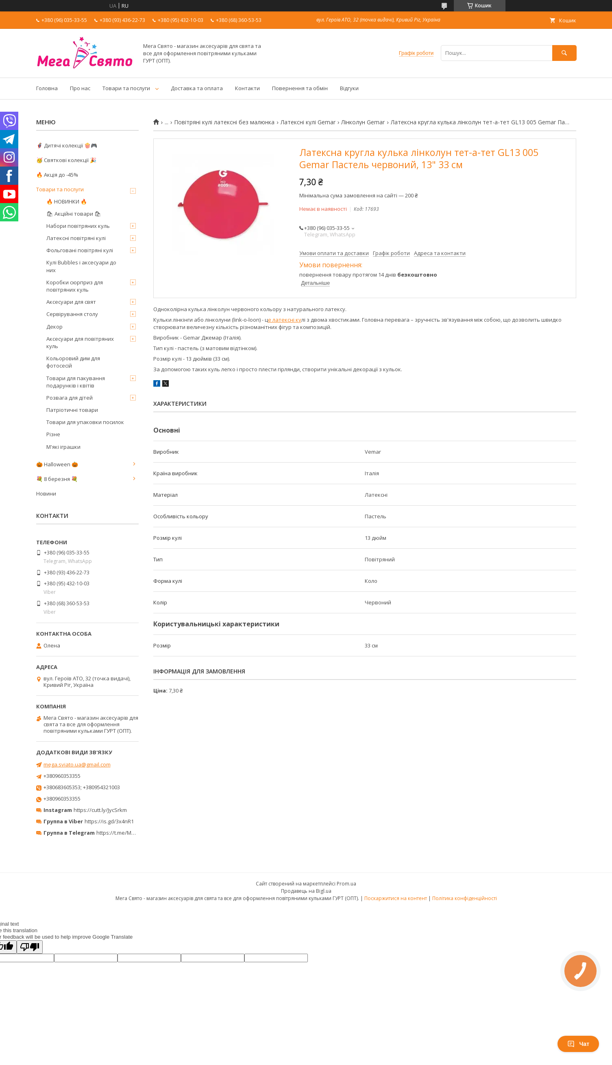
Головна (47, 88)
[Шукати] (564, 53)
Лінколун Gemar (363, 122)
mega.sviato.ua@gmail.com (77, 764)
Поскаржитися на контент (395, 898)
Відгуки (349, 88)
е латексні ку (284, 319)
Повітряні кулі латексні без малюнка (224, 122)
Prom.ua (346, 883)
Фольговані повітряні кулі (79, 250)
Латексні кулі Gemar (308, 122)
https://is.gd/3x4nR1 (109, 821)
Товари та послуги (126, 88)
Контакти (247, 88)
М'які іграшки (63, 446)
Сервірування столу (72, 314)
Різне (53, 434)
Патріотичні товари (72, 409)
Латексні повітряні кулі (76, 238)
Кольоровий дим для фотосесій (73, 362)
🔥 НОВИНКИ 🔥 (66, 201)
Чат (578, 1044)
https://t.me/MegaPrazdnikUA (133, 832)
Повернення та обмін (300, 88)
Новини (46, 493)
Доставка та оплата (197, 88)
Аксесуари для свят (71, 301)
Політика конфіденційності (464, 898)
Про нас (80, 88)
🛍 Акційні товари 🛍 (73, 213)
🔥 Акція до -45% (57, 174)
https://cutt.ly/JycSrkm (100, 810)
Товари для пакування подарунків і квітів (75, 381)
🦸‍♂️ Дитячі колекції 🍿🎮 (66, 145)
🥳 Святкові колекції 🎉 (66, 160)
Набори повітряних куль (78, 225)
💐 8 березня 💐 (57, 479)
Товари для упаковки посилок (85, 422)
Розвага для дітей (69, 397)
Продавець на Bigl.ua (306, 891)
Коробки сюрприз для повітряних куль (74, 286)
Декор (54, 326)
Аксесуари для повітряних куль (80, 342)
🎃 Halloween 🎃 (57, 464)
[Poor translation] (30, 947)
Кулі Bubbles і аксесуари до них (81, 266)
